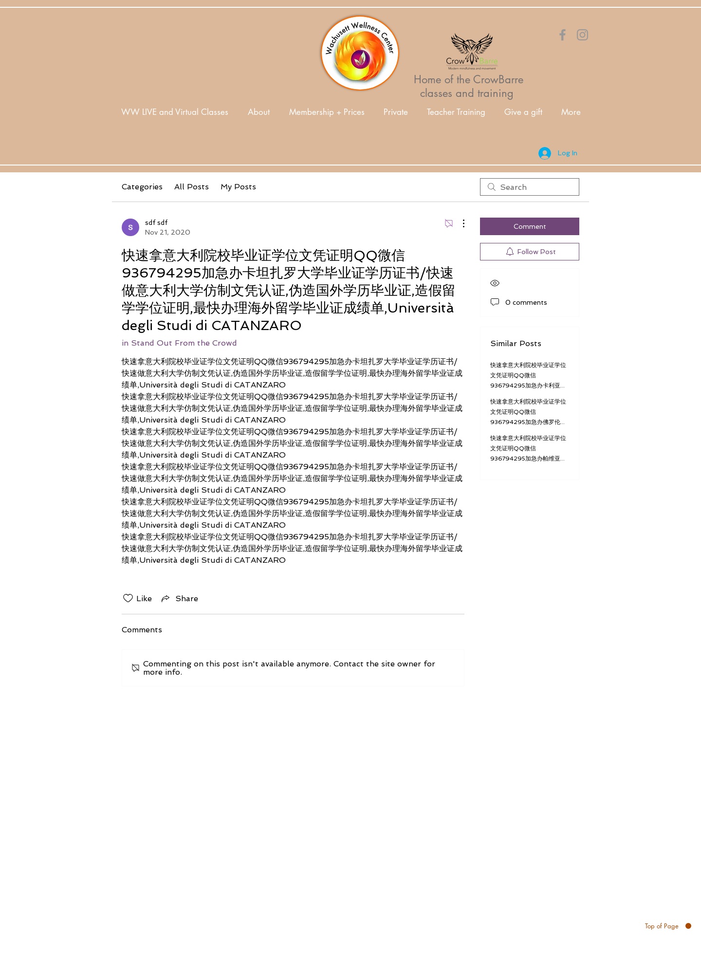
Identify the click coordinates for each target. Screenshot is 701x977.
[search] (529, 187)
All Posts (191, 186)
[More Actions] (458, 223)
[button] (258, 112)
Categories (142, 186)
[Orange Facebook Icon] (562, 34)
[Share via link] (179, 598)
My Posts (238, 186)
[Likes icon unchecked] (128, 598)
